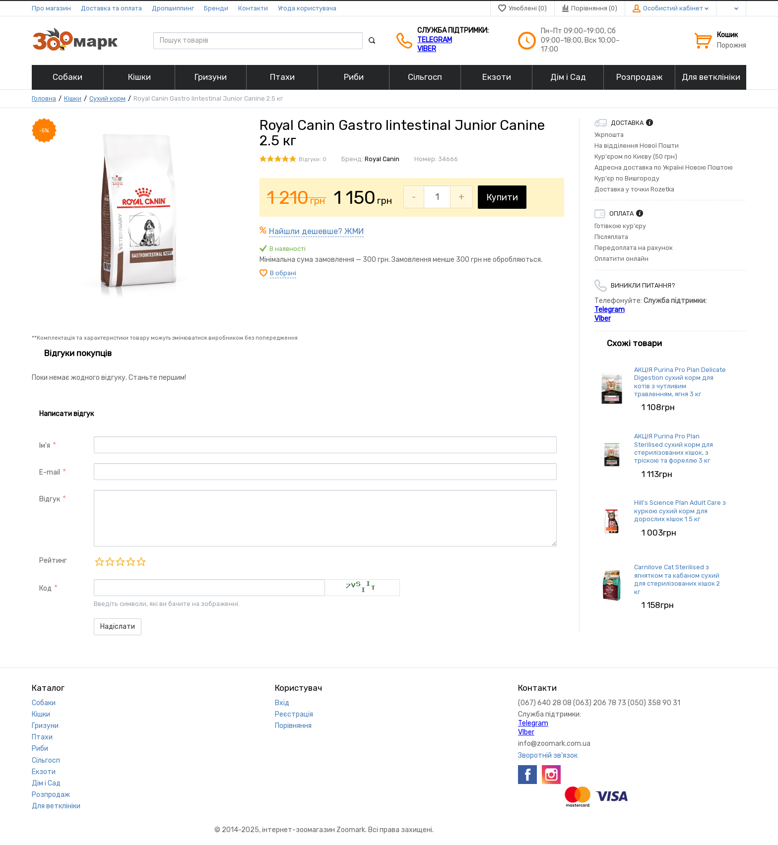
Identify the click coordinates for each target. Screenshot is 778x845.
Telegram (434, 40)
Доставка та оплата (111, 8)
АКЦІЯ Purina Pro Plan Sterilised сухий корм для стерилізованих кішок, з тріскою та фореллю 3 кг (673, 448)
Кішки (72, 98)
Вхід (282, 703)
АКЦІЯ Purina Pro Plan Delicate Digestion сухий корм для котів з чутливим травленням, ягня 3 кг (680, 382)
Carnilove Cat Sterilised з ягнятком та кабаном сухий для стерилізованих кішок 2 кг (677, 579)
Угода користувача (307, 8)
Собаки (44, 703)
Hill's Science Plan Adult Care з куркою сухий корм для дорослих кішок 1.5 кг (680, 511)
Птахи (42, 737)
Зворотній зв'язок (548, 755)
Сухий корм (107, 98)
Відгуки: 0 (312, 159)
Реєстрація (294, 714)
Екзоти (44, 772)
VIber (426, 49)
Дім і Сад (46, 783)
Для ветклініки (56, 806)
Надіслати (117, 626)
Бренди (216, 8)
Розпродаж (51, 794)
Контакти (253, 8)
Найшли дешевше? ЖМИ (316, 231)
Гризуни (45, 726)
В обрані (283, 273)
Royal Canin (382, 159)
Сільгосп (46, 760)
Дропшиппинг (173, 8)
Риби (40, 748)
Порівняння (293, 726)
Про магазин (51, 8)
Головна (44, 98)
